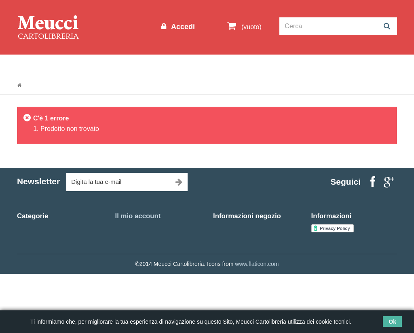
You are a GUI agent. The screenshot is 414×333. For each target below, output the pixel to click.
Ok (392, 321)
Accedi (182, 27)
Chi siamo (323, 257)
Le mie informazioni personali (152, 266)
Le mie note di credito (142, 247)
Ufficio (25, 276)
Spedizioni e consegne (339, 247)
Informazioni (41, 65)
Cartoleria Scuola (149, 65)
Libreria (198, 65)
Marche (280, 65)
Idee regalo (239, 65)
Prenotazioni (322, 65)
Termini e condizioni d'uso (343, 266)
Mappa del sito (329, 276)
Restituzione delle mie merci (150, 237)
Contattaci (324, 237)
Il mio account (138, 216)
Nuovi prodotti (328, 227)
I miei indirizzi (132, 257)
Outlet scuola (91, 65)
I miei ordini (129, 227)
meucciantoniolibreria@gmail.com (255, 289)
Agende (26, 266)
